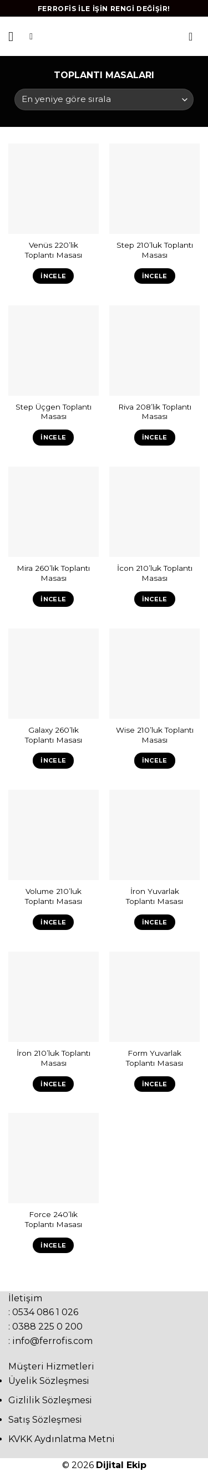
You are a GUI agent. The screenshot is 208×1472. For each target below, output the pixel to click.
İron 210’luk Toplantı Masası (53, 1058)
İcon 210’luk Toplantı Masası (154, 573)
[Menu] (15, 36)
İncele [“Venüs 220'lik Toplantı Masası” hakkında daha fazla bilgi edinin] (53, 276)
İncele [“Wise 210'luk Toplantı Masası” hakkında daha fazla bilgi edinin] (155, 760)
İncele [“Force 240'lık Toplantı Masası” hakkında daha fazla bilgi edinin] (53, 1245)
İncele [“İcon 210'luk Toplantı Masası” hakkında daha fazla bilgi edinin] (155, 599)
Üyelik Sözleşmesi (48, 1381)
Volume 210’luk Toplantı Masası (53, 896)
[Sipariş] (103, 99)
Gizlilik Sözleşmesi (50, 1400)
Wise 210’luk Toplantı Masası (155, 734)
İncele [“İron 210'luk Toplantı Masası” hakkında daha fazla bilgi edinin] (53, 1084)
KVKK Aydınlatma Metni (61, 1439)
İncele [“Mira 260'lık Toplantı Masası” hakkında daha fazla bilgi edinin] (53, 599)
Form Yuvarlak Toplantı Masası (154, 1058)
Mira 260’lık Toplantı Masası (53, 573)
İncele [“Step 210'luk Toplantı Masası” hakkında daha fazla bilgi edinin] (155, 276)
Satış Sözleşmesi (45, 1419)
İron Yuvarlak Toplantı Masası (154, 896)
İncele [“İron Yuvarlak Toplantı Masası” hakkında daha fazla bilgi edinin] (155, 922)
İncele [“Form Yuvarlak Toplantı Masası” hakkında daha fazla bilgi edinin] (155, 1084)
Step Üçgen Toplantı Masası (54, 411)
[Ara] (33, 36)
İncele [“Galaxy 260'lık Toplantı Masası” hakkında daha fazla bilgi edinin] (53, 760)
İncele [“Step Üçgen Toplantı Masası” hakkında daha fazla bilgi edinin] (53, 437)
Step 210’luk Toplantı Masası (154, 250)
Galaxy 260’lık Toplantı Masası (53, 734)
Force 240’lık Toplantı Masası (53, 1219)
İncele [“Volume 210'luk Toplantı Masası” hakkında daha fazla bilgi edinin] (53, 922)
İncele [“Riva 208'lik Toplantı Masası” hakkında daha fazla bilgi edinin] (155, 437)
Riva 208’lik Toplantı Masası (154, 411)
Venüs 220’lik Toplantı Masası (53, 250)
